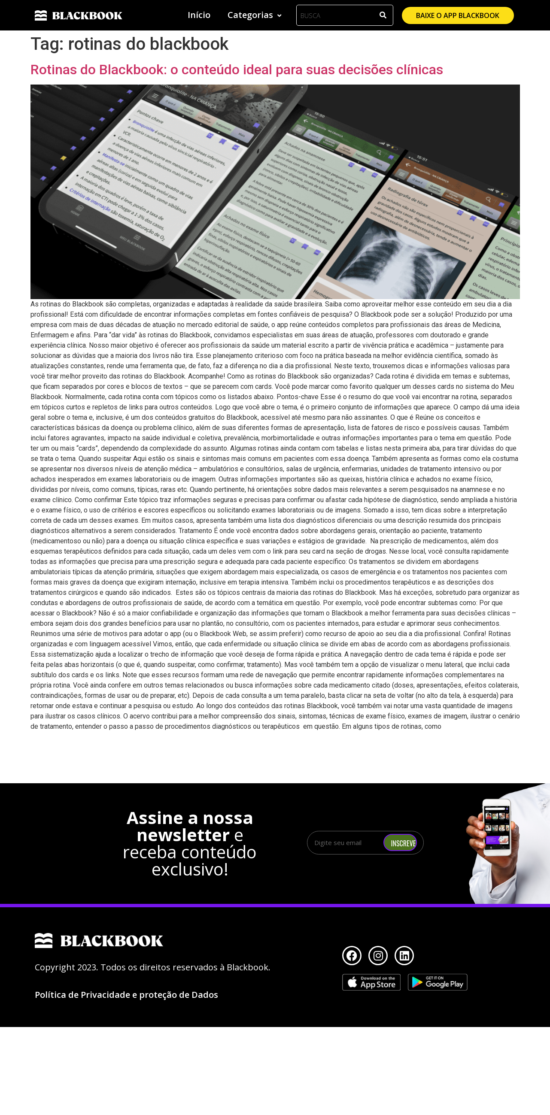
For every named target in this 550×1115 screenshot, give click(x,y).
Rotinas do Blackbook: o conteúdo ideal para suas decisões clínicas (236, 69)
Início (199, 15)
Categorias (255, 15)
